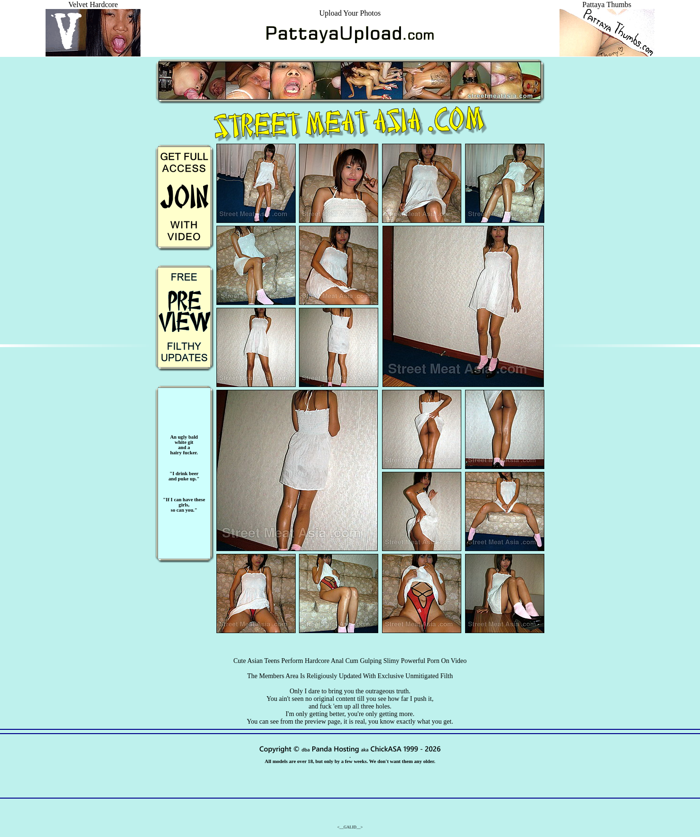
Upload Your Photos (350, 13)
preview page (322, 721)
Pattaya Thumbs (607, 8)
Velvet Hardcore (93, 8)
